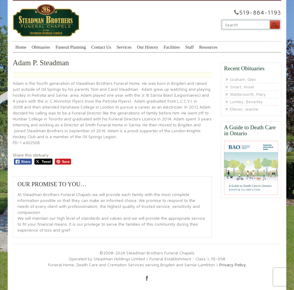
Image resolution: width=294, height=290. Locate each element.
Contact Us (101, 47)
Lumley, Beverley (246, 101)
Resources (208, 47)
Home (20, 47)
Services (124, 47)
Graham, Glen (243, 79)
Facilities (172, 47)
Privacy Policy (232, 264)
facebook (147, 278)
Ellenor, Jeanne (244, 108)
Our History (147, 47)
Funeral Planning (70, 47)
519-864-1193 (260, 12)
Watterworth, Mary (248, 94)
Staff (189, 47)
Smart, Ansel (242, 86)
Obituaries (41, 47)
